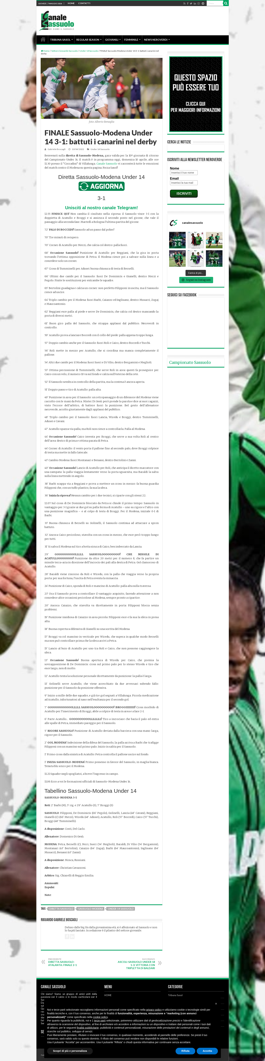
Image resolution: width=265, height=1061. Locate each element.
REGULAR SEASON (87, 39)
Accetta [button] (207, 1050)
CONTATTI (84, 3)
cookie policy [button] (100, 1017)
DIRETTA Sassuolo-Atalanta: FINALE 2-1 (67, 962)
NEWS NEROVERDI (155, 39)
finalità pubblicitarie (88, 1027)
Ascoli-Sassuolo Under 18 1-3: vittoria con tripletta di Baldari (136, 964)
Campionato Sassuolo (190, 362)
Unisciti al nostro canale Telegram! (101, 207)
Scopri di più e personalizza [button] (70, 1050)
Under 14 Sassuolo (89, 50)
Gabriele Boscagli (56, 149)
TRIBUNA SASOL (60, 39)
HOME (71, 3)
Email (174, 178)
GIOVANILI (111, 39)
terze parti (99, 1020)
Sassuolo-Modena (90, 908)
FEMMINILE (131, 39)
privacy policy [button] (154, 1009)
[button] (216, 1004)
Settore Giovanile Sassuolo (64, 50)
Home (45, 50)
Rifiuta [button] (185, 1050)
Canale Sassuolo (106, 163)
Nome (174, 168)
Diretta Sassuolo (61, 908)
